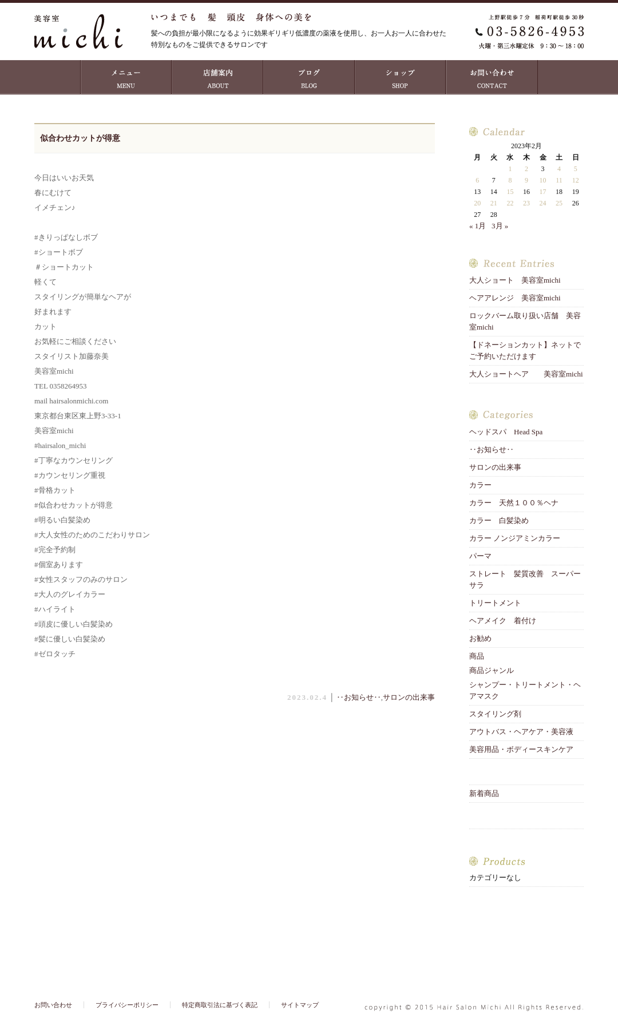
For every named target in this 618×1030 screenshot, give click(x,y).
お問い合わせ (492, 77)
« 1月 (477, 225)
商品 (476, 656)
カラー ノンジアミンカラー (514, 538)
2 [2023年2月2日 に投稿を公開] (526, 169)
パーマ (480, 556)
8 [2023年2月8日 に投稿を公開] (510, 180)
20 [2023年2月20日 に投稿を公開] (477, 203)
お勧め (480, 638)
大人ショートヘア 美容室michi (526, 374)
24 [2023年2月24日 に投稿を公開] (543, 203)
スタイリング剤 (495, 714)
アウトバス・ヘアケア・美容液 (521, 731)
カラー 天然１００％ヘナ (513, 502)
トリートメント (499, 603)
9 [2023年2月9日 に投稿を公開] (526, 180)
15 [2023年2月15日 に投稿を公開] (509, 192)
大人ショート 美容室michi (515, 280)
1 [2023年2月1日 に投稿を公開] (510, 169)
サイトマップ (300, 1004)
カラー (480, 485)
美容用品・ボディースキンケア (521, 749)
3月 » (500, 225)
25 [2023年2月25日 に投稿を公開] (559, 203)
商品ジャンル (491, 670)
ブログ (309, 77)
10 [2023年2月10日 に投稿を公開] (543, 180)
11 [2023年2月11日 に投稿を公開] (559, 180)
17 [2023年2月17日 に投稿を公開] (543, 192)
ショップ (400, 77)
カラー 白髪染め (499, 520)
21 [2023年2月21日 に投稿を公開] (493, 203)
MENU (126, 77)
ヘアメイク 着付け (502, 620)
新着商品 (484, 793)
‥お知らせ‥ (358, 697)
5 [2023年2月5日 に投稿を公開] (575, 169)
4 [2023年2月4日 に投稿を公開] (559, 169)
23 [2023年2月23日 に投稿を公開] (526, 203)
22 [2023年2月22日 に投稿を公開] (509, 203)
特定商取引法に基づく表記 (220, 1004)
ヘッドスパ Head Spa (505, 431)
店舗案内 (217, 77)
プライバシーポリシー (127, 1004)
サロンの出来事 (409, 697)
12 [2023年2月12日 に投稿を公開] (575, 180)
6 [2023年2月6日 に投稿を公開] (477, 180)
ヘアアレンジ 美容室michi (515, 298)
